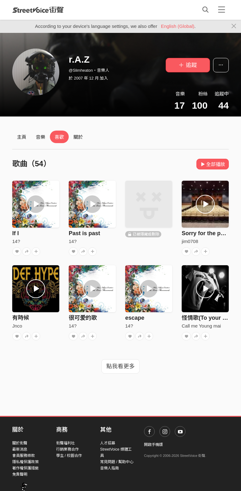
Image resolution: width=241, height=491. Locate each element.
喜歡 (59, 137)
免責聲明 (19, 474)
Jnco (17, 325)
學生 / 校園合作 (69, 455)
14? (16, 241)
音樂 (40, 137)
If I (15, 233)
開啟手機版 (153, 444)
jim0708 (190, 241)
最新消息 (19, 449)
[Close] (234, 26)
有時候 (20, 318)
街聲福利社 (65, 443)
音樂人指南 (109, 468)
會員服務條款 (23, 455)
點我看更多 (120, 366)
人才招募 (107, 443)
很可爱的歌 (83, 318)
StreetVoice (38, 10)
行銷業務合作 (67, 449)
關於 (78, 137)
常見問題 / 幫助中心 (116, 462)
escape (134, 318)
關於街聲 (19, 443)
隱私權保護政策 (25, 462)
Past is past (84, 233)
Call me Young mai (201, 325)
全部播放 (212, 164)
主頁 (21, 137)
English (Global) (178, 26)
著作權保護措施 (25, 468)
